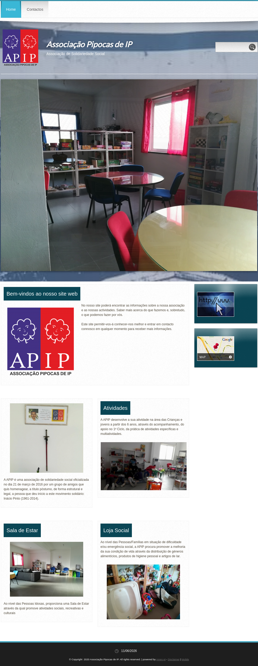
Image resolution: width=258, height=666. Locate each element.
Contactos (35, 9)
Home (11, 9)
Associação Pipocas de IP (89, 44)
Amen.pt (161, 659)
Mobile (185, 659)
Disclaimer (174, 659)
